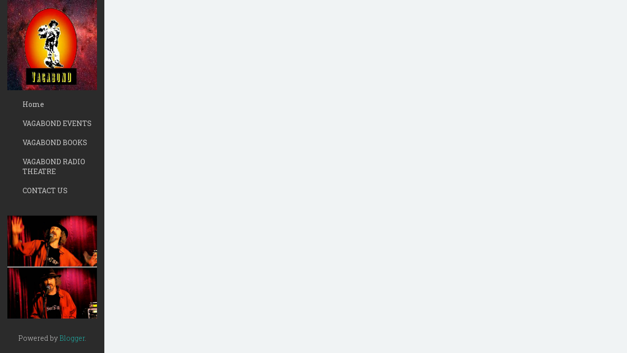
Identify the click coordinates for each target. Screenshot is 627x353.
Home (33, 104)
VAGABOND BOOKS (55, 142)
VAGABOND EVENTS (57, 123)
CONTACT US (45, 190)
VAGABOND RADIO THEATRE (54, 166)
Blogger (72, 338)
